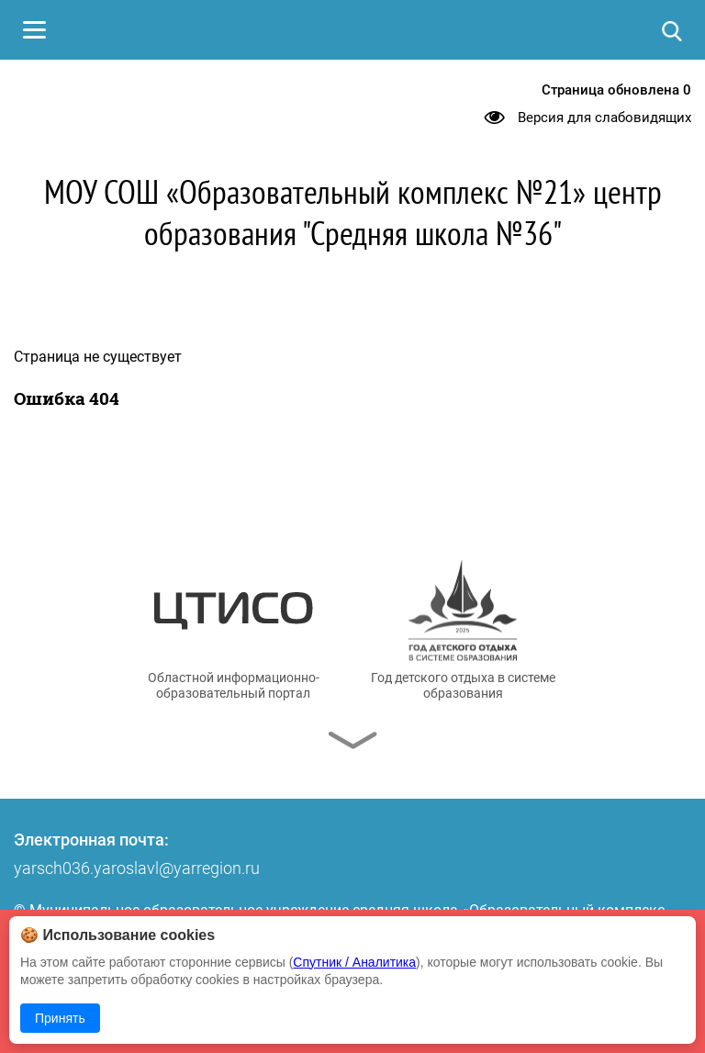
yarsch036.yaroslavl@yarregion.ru (137, 868)
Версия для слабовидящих (604, 117)
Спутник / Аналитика (354, 962)
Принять (60, 1018)
